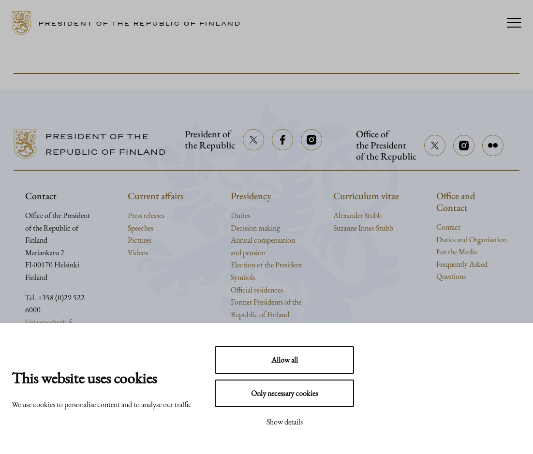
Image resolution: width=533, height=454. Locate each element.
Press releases (146, 215)
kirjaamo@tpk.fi (49, 322)
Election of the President (266, 265)
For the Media (456, 252)
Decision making (255, 228)
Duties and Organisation (471, 239)
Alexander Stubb (357, 215)
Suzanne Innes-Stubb (363, 228)
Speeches (140, 228)
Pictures (139, 240)
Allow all (284, 360)
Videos (138, 253)
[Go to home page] (130, 23)
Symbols (243, 277)
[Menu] (514, 23)
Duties (240, 215)
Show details (284, 422)
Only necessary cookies (284, 393)
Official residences (257, 290)
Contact (448, 227)
